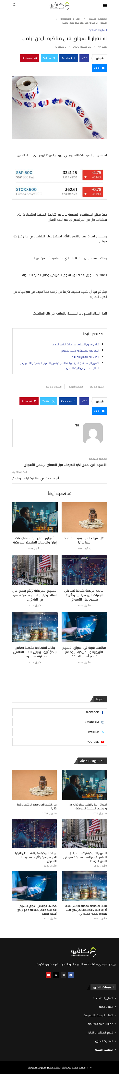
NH (99, 46)
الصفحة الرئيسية (98, 19)
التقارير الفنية (106, 1007)
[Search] (14, 5)
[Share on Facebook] (68, 58)
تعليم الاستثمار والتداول (100, 1032)
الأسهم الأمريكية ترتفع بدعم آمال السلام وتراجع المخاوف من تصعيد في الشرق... (35, 595)
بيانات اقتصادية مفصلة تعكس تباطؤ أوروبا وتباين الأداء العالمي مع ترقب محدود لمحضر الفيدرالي (86, 910)
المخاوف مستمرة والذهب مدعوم (80, 350)
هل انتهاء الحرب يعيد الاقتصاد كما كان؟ (84, 540)
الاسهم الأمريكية (96, 387)
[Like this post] (83, 58)
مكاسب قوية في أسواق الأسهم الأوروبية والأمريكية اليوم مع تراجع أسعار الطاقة (84, 652)
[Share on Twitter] (49, 58)
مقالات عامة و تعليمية (100, 1024)
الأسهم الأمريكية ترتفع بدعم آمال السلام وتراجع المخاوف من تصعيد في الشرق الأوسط (85, 857)
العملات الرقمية (104, 1050)
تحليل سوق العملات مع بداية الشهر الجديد (75, 344)
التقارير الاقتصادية (70, 19)
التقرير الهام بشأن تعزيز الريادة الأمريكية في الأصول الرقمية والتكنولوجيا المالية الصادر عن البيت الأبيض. (59, 366)
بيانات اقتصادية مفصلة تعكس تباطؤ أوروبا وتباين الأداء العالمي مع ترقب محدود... (35, 652)
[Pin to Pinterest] (29, 58)
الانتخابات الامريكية (54, 387)
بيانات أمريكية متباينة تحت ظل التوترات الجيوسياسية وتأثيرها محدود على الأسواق (84, 595)
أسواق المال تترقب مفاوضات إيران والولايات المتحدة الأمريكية (35, 540)
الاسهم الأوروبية (76, 387)
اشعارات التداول (104, 1041)
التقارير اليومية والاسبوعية (98, 1015)
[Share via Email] (99, 68)
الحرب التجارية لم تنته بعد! (85, 356)
